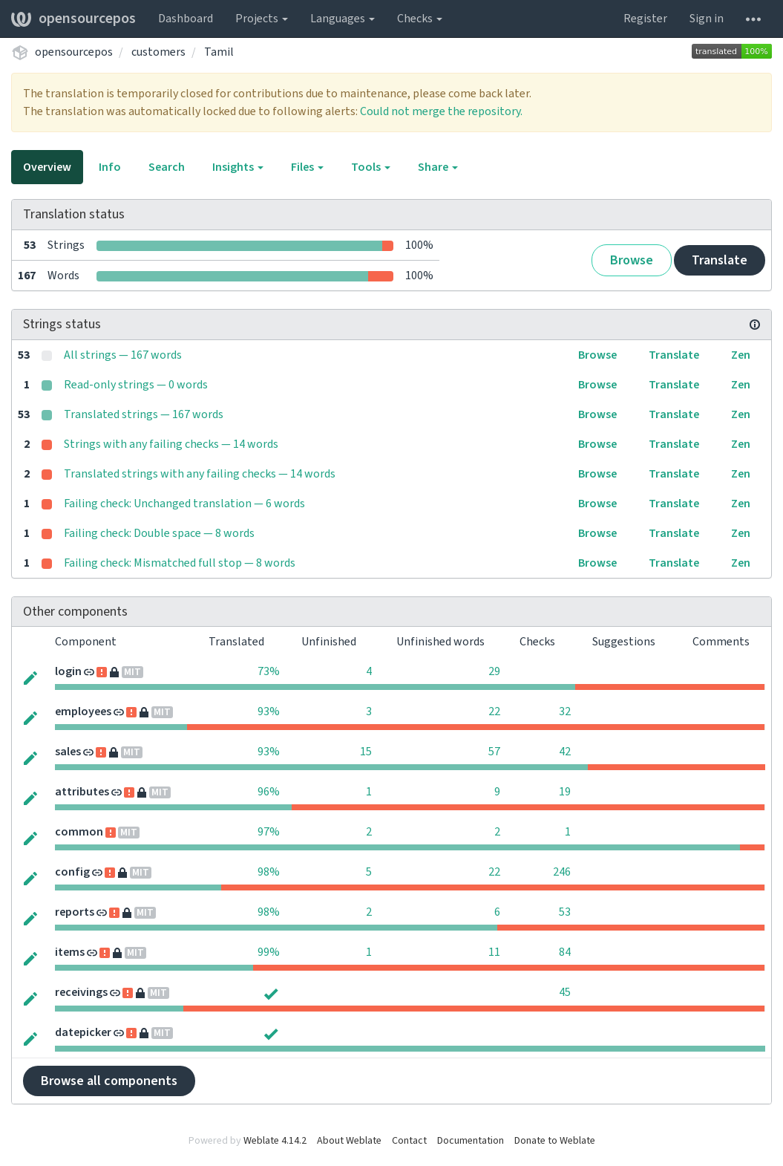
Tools (370, 167)
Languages (342, 18)
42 (565, 751)
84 (565, 952)
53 (565, 912)
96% (269, 792)
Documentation (470, 1140)
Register (645, 18)
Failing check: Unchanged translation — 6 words (184, 503)
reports (74, 912)
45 (565, 992)
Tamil (219, 52)
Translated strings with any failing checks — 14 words (199, 474)
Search (166, 167)
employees (83, 711)
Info (110, 167)
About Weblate (349, 1140)
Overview (47, 167)
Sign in (706, 18)
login (68, 671)
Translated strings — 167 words (143, 414)
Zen (740, 355)
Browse (631, 260)
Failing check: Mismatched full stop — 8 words (179, 563)
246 (562, 872)
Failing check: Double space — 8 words (159, 533)
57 (494, 751)
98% (269, 872)
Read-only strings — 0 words (136, 385)
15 (366, 751)
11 (494, 952)
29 (494, 671)
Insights (237, 167)
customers (158, 52)
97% (269, 832)
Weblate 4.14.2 (275, 1140)
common (79, 832)
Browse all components (109, 1081)
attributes (82, 792)
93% (269, 711)
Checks (419, 18)
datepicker (83, 1032)
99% (269, 952)
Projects (261, 18)
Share (438, 167)
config (72, 872)
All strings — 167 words (123, 355)
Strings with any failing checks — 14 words (171, 444)
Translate (719, 260)
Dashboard (185, 18)
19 (565, 792)
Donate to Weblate (554, 1140)
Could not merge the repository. (441, 111)
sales (68, 751)
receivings (81, 992)
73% (269, 671)
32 (565, 711)
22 (494, 711)
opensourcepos (73, 18)
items (70, 952)
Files (307, 167)
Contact (409, 1140)
